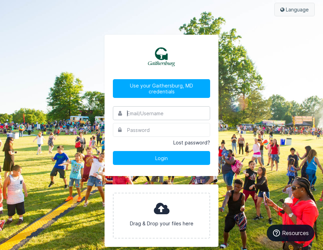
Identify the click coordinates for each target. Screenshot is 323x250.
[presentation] (161, 216)
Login (161, 158)
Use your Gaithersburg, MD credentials (161, 88)
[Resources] (290, 233)
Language (294, 9)
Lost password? (191, 142)
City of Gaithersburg (161, 57)
